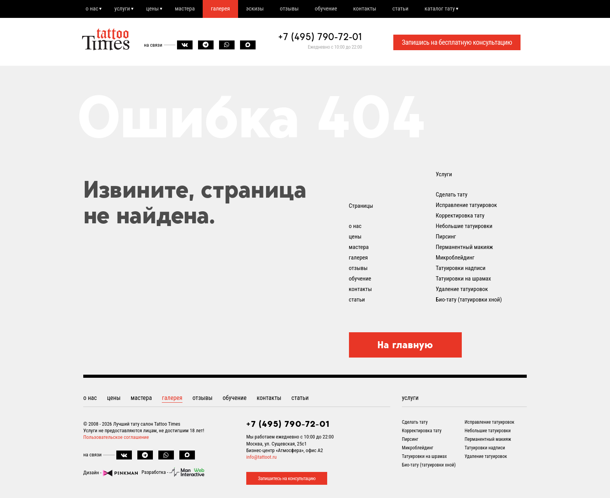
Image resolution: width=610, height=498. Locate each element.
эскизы (261, 8)
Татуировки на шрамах (463, 278)
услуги (123, 8)
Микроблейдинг (455, 257)
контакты (373, 8)
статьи (410, 8)
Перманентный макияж (464, 247)
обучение (334, 8)
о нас (92, 8)
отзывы (296, 8)
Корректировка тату (460, 215)
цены (155, 8)
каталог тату (451, 8)
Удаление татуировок (462, 289)
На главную (405, 345)
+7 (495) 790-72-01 (320, 37)
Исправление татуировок (466, 205)
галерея (225, 8)
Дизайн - (110, 473)
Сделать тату (451, 194)
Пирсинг (446, 236)
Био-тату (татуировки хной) (469, 299)
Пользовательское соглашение (116, 437)
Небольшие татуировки (464, 226)
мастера (188, 8)
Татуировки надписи (461, 268)
